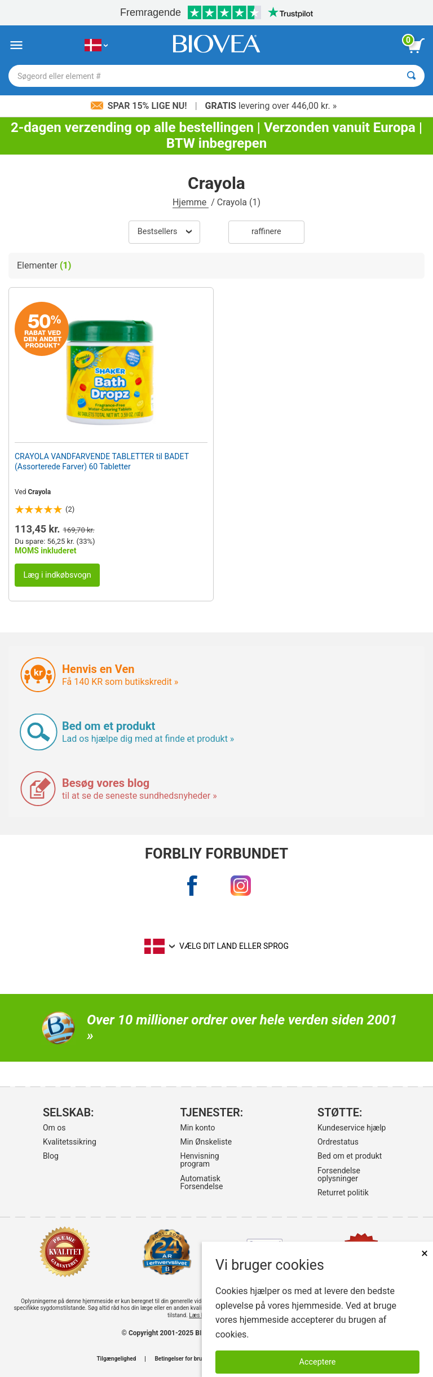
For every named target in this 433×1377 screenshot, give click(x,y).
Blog (51, 1155)
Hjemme (191, 202)
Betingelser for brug (179, 1359)
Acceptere (317, 1362)
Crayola (39, 492)
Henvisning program (199, 1159)
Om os (54, 1127)
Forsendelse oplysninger (338, 1174)
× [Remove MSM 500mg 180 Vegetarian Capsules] (424, 1253)
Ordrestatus (338, 1141)
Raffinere (266, 231)
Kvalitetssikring (69, 1141)
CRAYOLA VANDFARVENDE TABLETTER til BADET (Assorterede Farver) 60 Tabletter (102, 461)
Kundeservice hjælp (351, 1127)
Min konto (197, 1127)
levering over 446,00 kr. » (271, 105)
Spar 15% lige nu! (140, 105)
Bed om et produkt (349, 1155)
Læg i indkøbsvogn (57, 575)
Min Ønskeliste (206, 1141)
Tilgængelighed (116, 1359)
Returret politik (343, 1192)
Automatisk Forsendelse (201, 1182)
